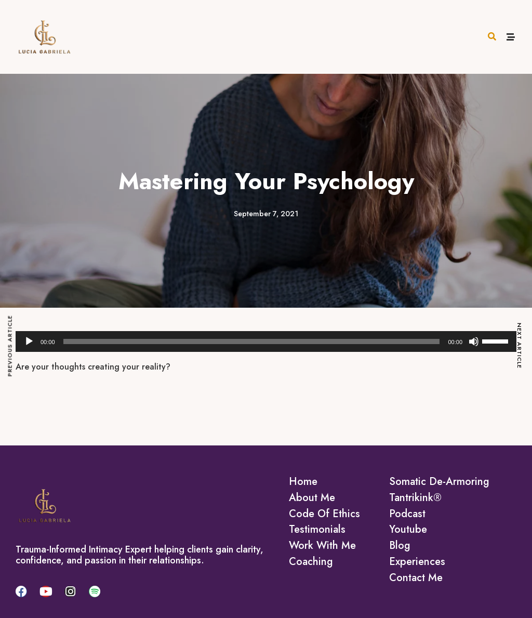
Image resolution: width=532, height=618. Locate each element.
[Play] (29, 341)
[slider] (251, 341)
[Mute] (474, 341)
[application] (266, 341)
